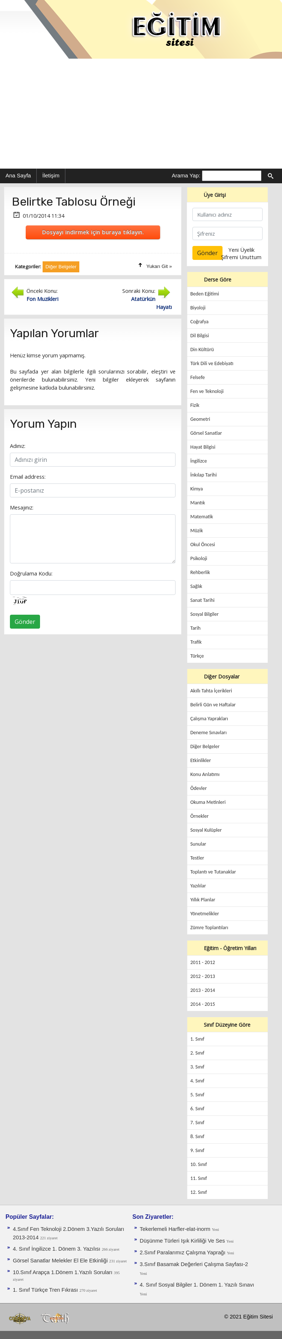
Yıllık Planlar (202, 900)
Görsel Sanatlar (206, 433)
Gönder (25, 622)
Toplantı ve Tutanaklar (213, 872)
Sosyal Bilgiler (204, 614)
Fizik (194, 405)
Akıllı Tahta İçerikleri (211, 691)
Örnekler (199, 816)
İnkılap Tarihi (203, 475)
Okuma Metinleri (207, 802)
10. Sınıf (198, 1164)
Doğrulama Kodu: (31, 573)
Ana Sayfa (18, 175)
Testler (197, 858)
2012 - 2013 (202, 976)
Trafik (196, 642)
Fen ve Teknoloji (207, 391)
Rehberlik (200, 572)
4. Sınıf (197, 1081)
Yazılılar (198, 886)
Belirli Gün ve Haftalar (213, 705)
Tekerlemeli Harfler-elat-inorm (176, 1229)
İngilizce (198, 461)
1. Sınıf (197, 1039)
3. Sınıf (197, 1067)
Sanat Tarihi (202, 600)
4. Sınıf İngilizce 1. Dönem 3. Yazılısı (57, 1249)
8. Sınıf (197, 1136)
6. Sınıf (197, 1109)
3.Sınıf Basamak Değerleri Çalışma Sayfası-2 (194, 1264)
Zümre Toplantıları (209, 927)
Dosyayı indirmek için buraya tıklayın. (93, 232)
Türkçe (197, 656)
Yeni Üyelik (241, 249)
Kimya (196, 489)
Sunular (198, 844)
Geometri (200, 419)
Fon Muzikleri (42, 298)
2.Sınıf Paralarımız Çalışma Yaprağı (183, 1252)
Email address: (28, 476)
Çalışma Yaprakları (209, 719)
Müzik (196, 530)
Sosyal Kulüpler (206, 830)
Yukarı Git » (159, 266)
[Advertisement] (141, 113)
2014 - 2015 (202, 1004)
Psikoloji (198, 558)
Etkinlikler (200, 760)
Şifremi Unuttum (241, 257)
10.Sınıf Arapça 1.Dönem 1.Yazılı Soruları (63, 1272)
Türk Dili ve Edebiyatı (211, 363)
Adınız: (17, 445)
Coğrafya (199, 322)
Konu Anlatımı (205, 774)
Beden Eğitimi (204, 294)
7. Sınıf (197, 1122)
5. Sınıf (197, 1095)
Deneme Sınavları (208, 732)
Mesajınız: (21, 507)
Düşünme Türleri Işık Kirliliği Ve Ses (183, 1241)
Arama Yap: (186, 175)
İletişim (50, 175)
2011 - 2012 (202, 962)
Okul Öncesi (202, 544)
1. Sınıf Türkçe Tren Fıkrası (46, 1290)
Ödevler (198, 788)
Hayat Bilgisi (202, 447)
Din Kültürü (202, 349)
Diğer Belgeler (205, 746)
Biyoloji (198, 308)
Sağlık (196, 586)
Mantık (197, 503)
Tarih (195, 628)
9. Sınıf (197, 1150)
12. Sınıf (198, 1192)
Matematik (201, 517)
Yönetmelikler (204, 914)
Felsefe (197, 377)
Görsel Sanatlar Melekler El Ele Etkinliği (61, 1260)
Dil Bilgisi (199, 335)
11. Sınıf (198, 1178)
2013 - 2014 (202, 990)
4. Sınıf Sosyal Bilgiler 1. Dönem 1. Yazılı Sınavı (197, 1285)
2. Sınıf (197, 1053)
